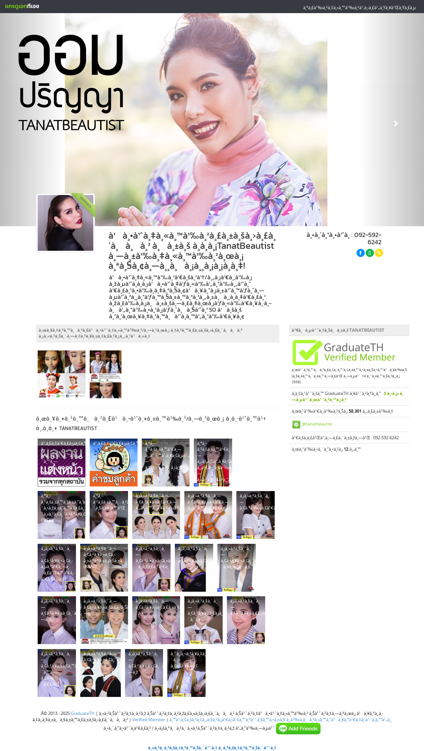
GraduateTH (83, 713)
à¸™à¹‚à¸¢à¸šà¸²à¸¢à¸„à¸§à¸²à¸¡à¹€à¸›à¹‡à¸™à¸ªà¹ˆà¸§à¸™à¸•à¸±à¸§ (227, 719)
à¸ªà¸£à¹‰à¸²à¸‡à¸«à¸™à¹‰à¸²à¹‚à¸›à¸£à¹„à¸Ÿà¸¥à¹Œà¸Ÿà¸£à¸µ (359, 7)
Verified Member (148, 719)
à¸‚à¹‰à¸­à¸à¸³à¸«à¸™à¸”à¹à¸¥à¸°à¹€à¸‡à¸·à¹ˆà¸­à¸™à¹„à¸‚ (339, 719)
